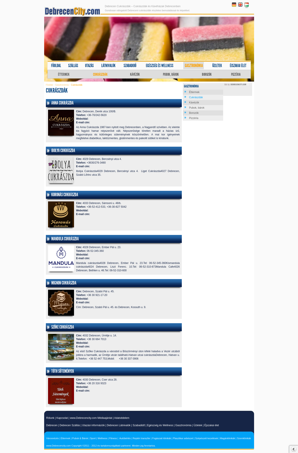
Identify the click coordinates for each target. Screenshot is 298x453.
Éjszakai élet (238, 65)
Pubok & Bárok (80, 438)
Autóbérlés (125, 438)
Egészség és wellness (159, 65)
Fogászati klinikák (161, 438)
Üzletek (217, 65)
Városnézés (52, 438)
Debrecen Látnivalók (118, 425)
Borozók (207, 74)
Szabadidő (130, 65)
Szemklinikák (244, 438)
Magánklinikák (227, 438)
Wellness (102, 438)
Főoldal (56, 65)
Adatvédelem (121, 417)
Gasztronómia (194, 65)
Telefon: (81, 115)
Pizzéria (236, 74)
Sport (93, 438)
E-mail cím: (83, 122)
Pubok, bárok (171, 74)
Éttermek (63, 74)
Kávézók (135, 74)
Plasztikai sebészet (183, 438)
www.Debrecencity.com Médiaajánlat (91, 417)
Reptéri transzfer (141, 438)
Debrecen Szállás (70, 425)
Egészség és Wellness (160, 425)
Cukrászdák (100, 74)
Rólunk (50, 417)
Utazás (89, 65)
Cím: (79, 111)
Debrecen (52, 425)
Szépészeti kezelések (206, 438)
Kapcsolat (62, 417)
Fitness (113, 438)
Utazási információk (93, 425)
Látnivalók (108, 65)
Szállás (73, 65)
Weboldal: (82, 118)
